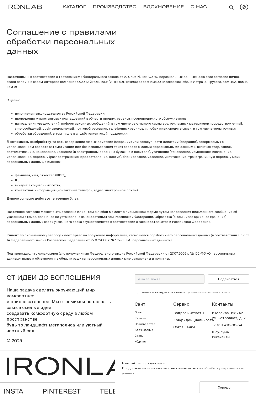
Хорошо (224, 387)
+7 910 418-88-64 (227, 324)
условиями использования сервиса (209, 292)
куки (161, 363)
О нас (139, 312)
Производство (145, 324)
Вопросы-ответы (188, 312)
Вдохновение (144, 330)
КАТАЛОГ (74, 7)
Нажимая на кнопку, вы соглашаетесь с (185, 292)
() (244, 7)
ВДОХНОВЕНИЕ (163, 7)
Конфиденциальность (192, 320)
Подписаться (228, 279)
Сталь (139, 336)
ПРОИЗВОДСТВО (115, 7)
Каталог (140, 318)
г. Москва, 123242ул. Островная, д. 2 (229, 315)
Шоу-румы (220, 332)
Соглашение (184, 327)
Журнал (140, 341)
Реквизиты (221, 337)
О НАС (199, 7)
